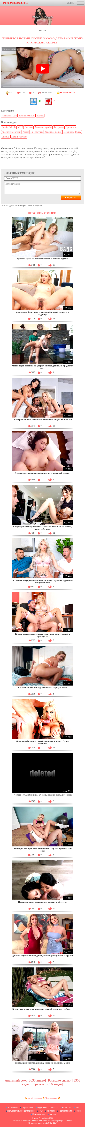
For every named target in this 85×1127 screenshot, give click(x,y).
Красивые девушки (11, 132)
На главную (13, 1107)
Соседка (29, 127)
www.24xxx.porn (35, 1098)
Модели (54, 1107)
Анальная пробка (43, 127)
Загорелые (59, 127)
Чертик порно (51, 1098)
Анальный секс (9, 115)
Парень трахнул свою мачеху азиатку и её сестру (42, 902)
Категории (66, 1107)
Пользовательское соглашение (20, 1111)
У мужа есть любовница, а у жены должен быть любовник (42, 794)
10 (40, 101)
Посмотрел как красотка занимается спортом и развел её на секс (42, 849)
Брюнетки (71, 127)
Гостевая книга (65, 1111)
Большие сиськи (27, 115)
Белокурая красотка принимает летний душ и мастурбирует (42, 1009)
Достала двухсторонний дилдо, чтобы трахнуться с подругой (42, 955)
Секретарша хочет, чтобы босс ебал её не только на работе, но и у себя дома (42, 527)
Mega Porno (39, 1118)
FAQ (41, 1111)
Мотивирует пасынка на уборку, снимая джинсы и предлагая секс (42, 366)
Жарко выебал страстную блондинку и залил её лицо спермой (42, 742)
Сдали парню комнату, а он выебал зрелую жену (42, 687)
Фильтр (42, 30)
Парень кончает (19, 136)
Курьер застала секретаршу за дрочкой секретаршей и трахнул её (42, 635)
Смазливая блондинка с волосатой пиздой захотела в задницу (42, 313)
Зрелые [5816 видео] (48, 1084)
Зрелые (40, 115)
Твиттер (52, 1114)
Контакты (51, 1111)
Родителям (42, 1107)
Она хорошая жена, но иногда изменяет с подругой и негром (42, 419)
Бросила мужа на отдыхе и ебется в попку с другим (42, 258)
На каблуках (36, 132)
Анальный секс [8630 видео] (25, 1080)
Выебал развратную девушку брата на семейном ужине (42, 1062)
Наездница (68, 132)
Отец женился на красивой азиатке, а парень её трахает (43, 473)
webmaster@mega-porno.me (60, 1121)
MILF (20, 127)
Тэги (77, 1107)
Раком (78, 132)
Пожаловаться (38, 1114)
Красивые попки (52, 132)
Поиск (78, 1111)
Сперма (5, 136)
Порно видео (27, 1107)
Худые (25, 132)
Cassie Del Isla (9, 127)
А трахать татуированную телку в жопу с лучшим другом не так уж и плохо (42, 581)
